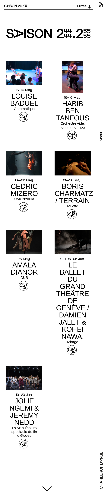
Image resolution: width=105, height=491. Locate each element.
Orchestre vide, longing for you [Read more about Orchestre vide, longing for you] (73, 125)
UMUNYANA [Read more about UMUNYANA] (24, 199)
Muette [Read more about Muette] (72, 206)
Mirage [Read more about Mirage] (72, 342)
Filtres (82, 6)
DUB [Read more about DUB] (24, 278)
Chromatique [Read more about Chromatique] (24, 109)
